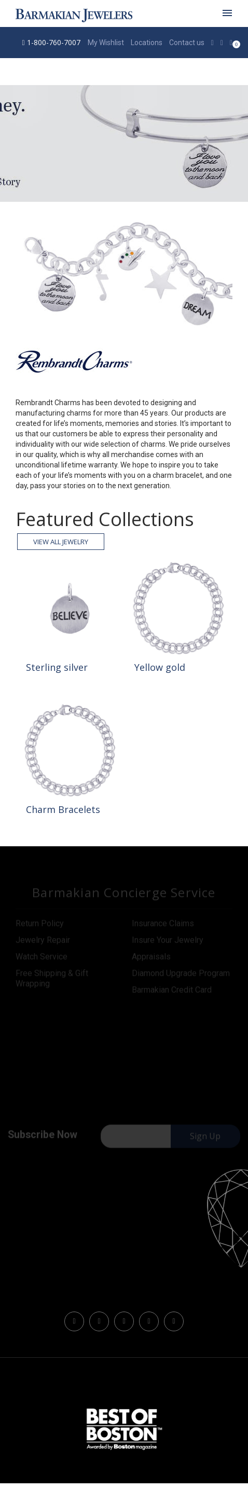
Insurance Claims (163, 925)
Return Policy (40, 925)
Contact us (186, 42)
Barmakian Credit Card (172, 991)
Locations (146, 42)
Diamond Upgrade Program (181, 975)
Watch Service (41, 958)
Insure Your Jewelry (167, 941)
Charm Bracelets (63, 809)
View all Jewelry (60, 541)
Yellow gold (159, 667)
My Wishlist (106, 42)
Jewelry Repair (43, 941)
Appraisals (151, 958)
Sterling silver (57, 667)
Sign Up (205, 1137)
